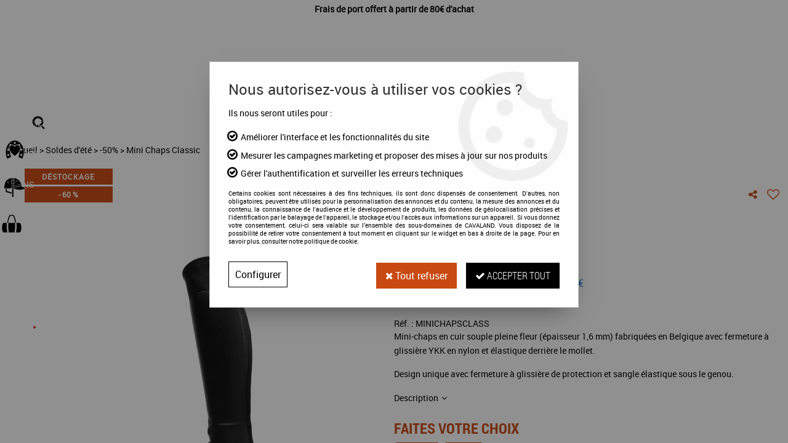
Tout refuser (414, 274)
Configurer (258, 274)
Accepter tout (512, 274)
